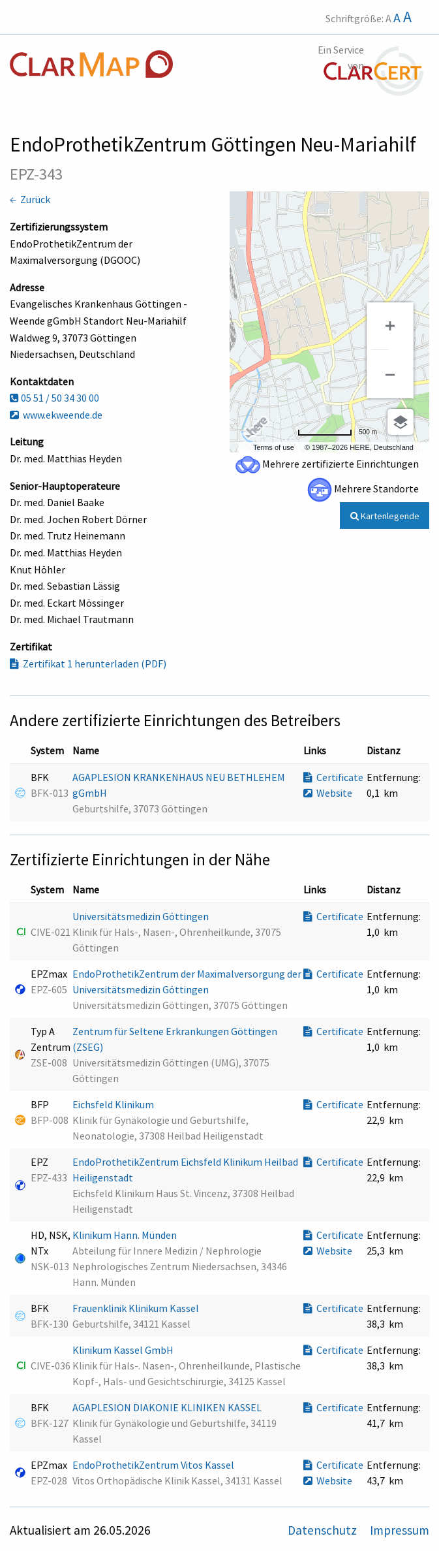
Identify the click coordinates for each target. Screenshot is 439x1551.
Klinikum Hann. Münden (125, 1234)
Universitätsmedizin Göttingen (141, 916)
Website (327, 792)
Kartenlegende (384, 516)
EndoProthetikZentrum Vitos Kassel (154, 1464)
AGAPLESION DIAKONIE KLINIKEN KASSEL (168, 1407)
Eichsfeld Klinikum (114, 1104)
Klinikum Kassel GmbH (123, 1349)
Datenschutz (323, 1530)
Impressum (399, 1530)
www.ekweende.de (56, 414)
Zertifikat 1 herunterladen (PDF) (88, 663)
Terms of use (273, 447)
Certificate (333, 777)
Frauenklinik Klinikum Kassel (136, 1308)
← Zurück (30, 199)
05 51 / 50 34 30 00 (54, 397)
